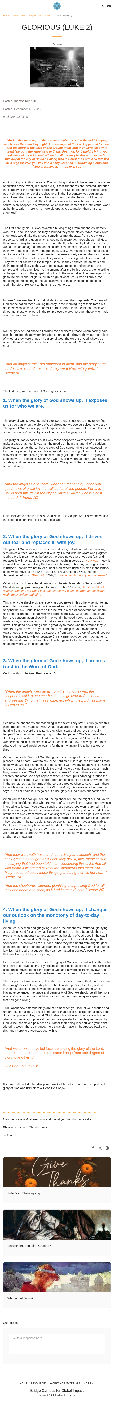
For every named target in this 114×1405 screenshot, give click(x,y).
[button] (4, 6)
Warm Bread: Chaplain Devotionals (31, 15)
